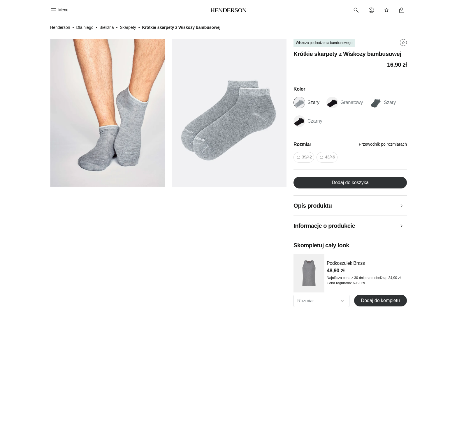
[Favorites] (386, 10)
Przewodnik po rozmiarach (383, 144)
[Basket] (401, 10)
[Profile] (371, 10)
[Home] (229, 10)
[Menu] (59, 10)
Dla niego (84, 27)
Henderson (60, 27)
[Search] (356, 10)
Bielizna (106, 27)
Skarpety (128, 27)
